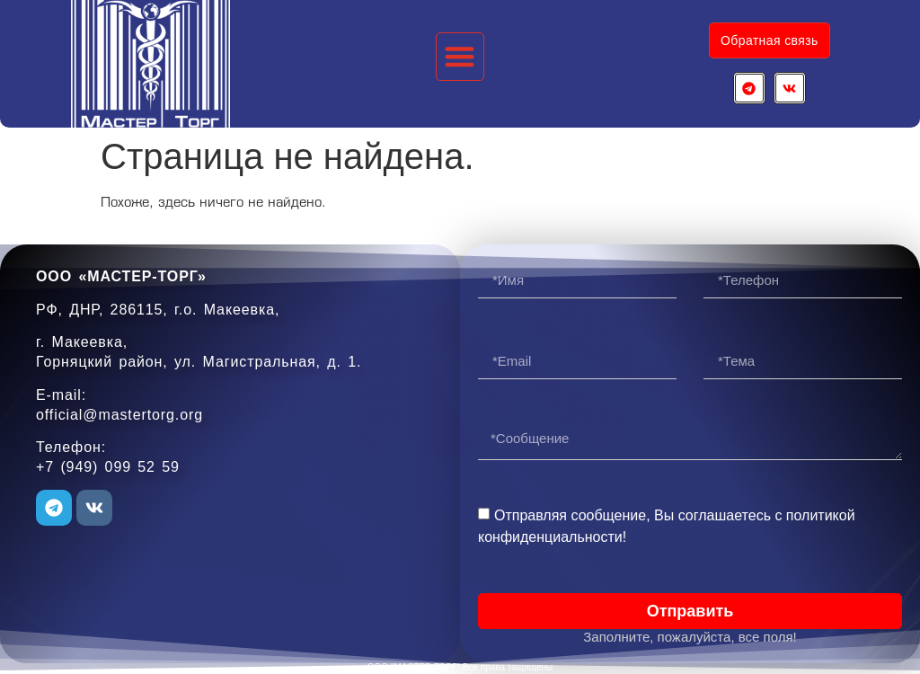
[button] (460, 57)
